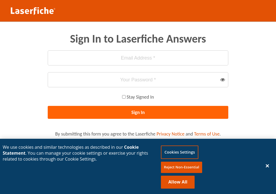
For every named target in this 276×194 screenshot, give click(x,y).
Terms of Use (207, 134)
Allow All (177, 182)
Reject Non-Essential (181, 167)
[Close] (267, 166)
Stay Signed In (140, 97)
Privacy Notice (171, 134)
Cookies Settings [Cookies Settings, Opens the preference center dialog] (179, 152)
